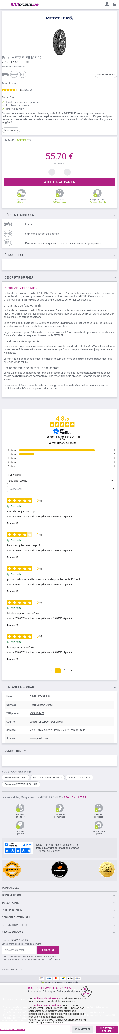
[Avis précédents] (51, 670)
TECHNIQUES (19, 215)
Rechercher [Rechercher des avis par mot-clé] (59, 489)
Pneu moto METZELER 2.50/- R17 (21, 784)
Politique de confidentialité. (48, 959)
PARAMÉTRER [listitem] (82, 1029)
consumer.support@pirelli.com (47, 721)
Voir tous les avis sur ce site (62, 443)
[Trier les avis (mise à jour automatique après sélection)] (61, 481)
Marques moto (29, 797)
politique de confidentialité (49, 1022)
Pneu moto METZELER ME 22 (47, 777)
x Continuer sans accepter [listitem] (12, 1029)
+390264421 (37, 713)
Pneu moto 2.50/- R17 (79, 777)
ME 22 (58, 797)
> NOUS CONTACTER (12, 969)
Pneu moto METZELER (16, 777)
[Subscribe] (48, 950)
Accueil (6, 797)
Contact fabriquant (20, 687)
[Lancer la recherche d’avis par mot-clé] (113, 489)
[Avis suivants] (71, 671)
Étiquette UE (14, 255)
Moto (16, 797)
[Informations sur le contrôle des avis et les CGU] (78, 437)
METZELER (46, 797)
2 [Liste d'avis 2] (64, 670)
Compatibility (15, 751)
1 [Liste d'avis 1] (58, 670)
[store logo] (25, 4)
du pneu (19, 277)
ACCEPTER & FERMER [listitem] (106, 1030)
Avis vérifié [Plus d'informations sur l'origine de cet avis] (16, 506)
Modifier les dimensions (13, 66)
